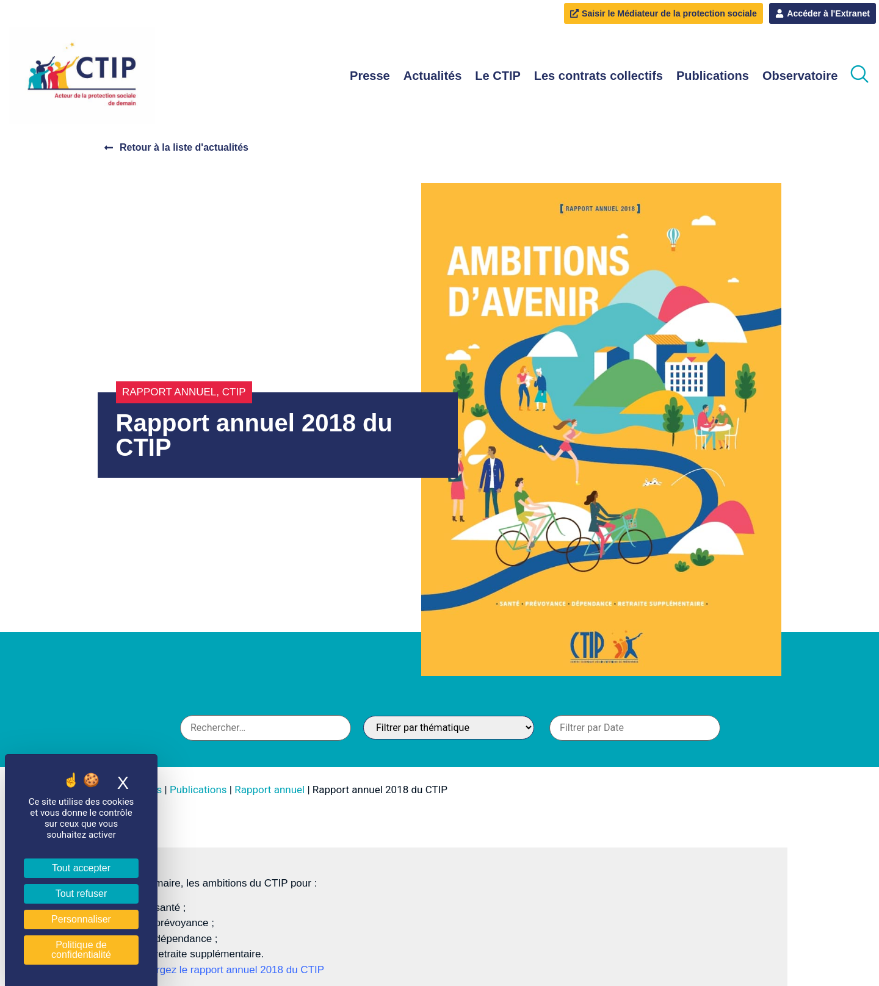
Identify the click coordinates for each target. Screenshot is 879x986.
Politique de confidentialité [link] (81, 950)
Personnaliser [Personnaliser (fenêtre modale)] (81, 919)
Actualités (432, 76)
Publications (712, 76)
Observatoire (799, 76)
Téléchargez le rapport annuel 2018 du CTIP (222, 970)
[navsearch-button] (859, 76)
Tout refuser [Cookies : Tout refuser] (81, 893)
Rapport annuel (169, 392)
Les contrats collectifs (598, 76)
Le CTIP (497, 76)
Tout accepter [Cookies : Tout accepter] (81, 868)
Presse (370, 76)
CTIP (234, 392)
